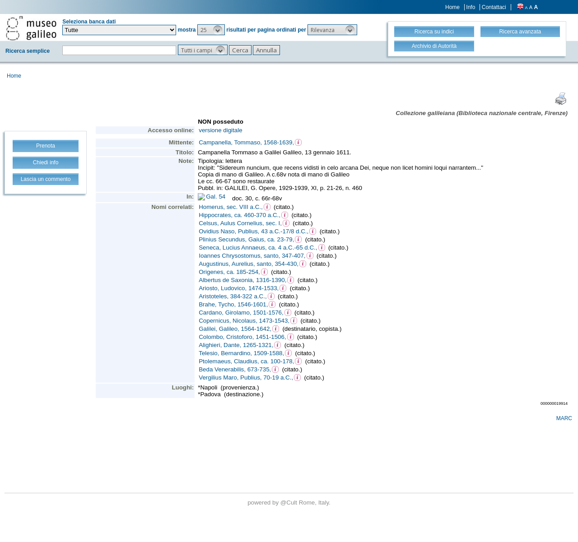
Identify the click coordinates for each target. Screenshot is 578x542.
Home (452, 7)
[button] (211, 29)
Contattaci (494, 7)
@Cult (289, 502)
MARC (564, 418)
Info (470, 7)
